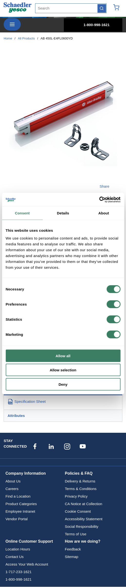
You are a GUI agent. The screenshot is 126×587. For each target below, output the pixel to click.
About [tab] (103, 213)
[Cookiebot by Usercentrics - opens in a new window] (99, 199)
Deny (63, 384)
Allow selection (63, 370)
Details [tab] (63, 213)
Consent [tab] (22, 213)
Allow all (63, 356)
